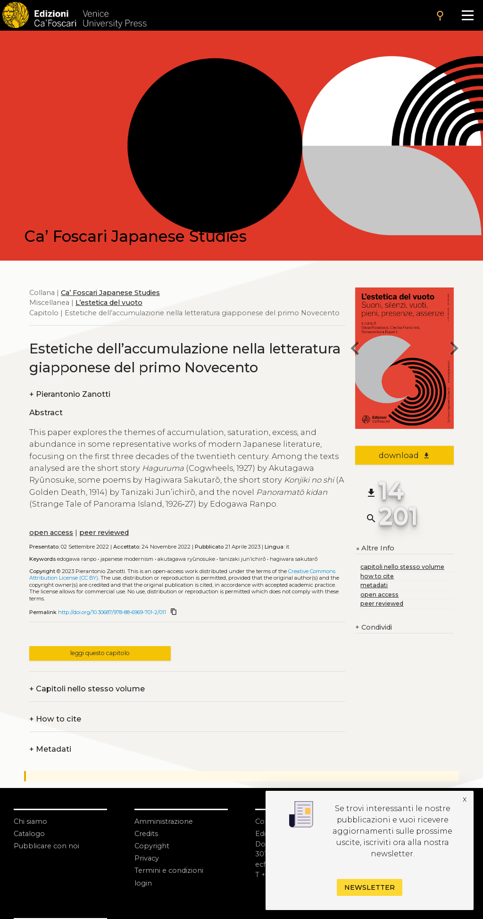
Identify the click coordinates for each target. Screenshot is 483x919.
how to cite (377, 576)
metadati (374, 585)
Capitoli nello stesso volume (87, 689)
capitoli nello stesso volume (402, 566)
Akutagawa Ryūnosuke (186, 559)
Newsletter (369, 887)
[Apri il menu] (467, 15)
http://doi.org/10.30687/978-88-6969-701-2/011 (112, 612)
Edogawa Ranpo (76, 559)
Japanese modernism (126, 559)
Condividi (373, 628)
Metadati (50, 749)
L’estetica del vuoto (108, 302)
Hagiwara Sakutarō (293, 559)
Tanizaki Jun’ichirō (242, 559)
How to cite (55, 719)
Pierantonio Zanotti (69, 394)
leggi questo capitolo (100, 652)
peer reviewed (104, 532)
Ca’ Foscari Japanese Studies (110, 292)
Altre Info (374, 548)
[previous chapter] (355, 349)
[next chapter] (453, 349)
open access (51, 532)
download (404, 455)
